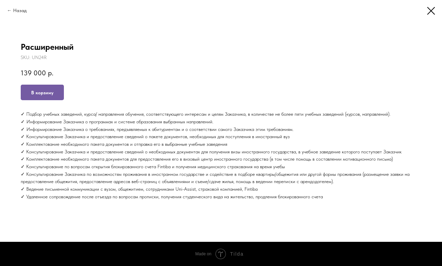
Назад (20, 10)
